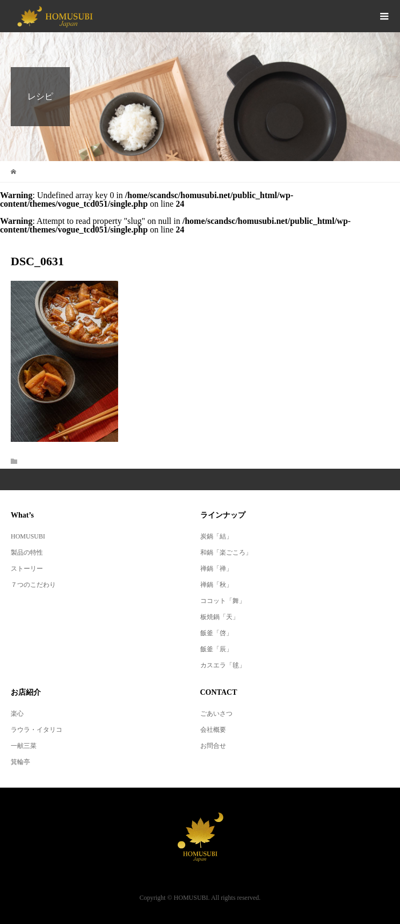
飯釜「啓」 (216, 633)
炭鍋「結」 (216, 536)
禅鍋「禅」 (216, 568)
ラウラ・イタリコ (36, 729)
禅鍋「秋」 (216, 584)
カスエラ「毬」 (222, 665)
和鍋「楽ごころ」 (226, 552)
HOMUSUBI (28, 536)
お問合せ (213, 746)
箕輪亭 (20, 762)
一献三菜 (24, 746)
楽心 (17, 713)
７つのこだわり (33, 584)
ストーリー (27, 568)
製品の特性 (27, 552)
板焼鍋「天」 (219, 617)
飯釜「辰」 (216, 649)
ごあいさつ (216, 713)
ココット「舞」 (222, 601)
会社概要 (213, 729)
